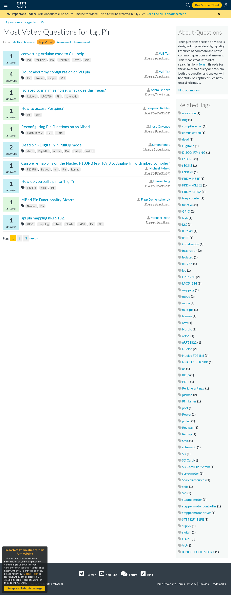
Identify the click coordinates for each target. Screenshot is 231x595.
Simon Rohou (161, 144)
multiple (40, 59)
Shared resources (194, 480)
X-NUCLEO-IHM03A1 (198, 552)
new (185, 323)
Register (64, 59)
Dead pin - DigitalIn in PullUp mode (51, 145)
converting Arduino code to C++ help (52, 53)
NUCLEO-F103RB (195, 362)
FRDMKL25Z (191, 192)
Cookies (203, 583)
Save (76, 59)
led (29, 59)
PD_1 (186, 381)
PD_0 (186, 375)
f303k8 (187, 165)
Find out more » (189, 90)
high (43, 187)
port (38, 114)
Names (31, 206)
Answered (64, 42)
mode (56, 151)
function (188, 205)
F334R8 (31, 187)
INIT (185, 237)
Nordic (70, 224)
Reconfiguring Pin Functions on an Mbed (55, 126)
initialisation (190, 244)
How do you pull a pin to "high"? (47, 181)
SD (184, 454)
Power (39, 78)
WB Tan (164, 53)
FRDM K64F (191, 178)
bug (185, 120)
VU (63, 78)
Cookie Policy (31, 573)
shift (86, 59)
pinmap (187, 395)
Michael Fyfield (159, 168)
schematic (71, 96)
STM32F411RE (193, 519)
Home (159, 583)
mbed (57, 224)
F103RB (31, 169)
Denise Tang (161, 181)
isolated (31, 96)
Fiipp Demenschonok (155, 199)
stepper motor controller (199, 506)
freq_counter (191, 198)
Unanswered (81, 42)
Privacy (191, 583)
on (55, 169)
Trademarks (218, 583)
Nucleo (45, 169)
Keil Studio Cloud (207, 5)
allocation (189, 113)
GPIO (30, 224)
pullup (77, 151)
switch (89, 151)
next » (34, 238)
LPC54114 (189, 283)
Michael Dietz (160, 217)
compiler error (192, 126)
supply (52, 78)
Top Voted (46, 42)
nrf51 (82, 224)
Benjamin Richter (158, 108)
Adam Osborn (160, 90)
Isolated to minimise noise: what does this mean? (63, 90)
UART (60, 133)
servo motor (190, 473)
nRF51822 (189, 342)
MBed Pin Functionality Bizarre (48, 199)
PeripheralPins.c (193, 388)
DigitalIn (43, 151)
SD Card (188, 460)
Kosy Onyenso (160, 126)
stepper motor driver (196, 513)
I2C (184, 224)
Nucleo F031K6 (193, 355)
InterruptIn (189, 250)
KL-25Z (187, 264)
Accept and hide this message (24, 588)
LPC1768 (46, 96)
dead (30, 151)
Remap (75, 169)
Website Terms (175, 583)
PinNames (189, 401)
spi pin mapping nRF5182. (43, 218)
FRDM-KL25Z (35, 133)
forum (203, 64)
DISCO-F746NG (194, 152)
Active (17, 42)
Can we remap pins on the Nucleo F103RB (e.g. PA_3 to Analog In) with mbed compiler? (95, 163)
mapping (44, 224)
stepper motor (192, 499)
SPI (100, 224)
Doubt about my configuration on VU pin (55, 72)
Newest (29, 42)
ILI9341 (187, 231)
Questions (13, 22)
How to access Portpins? (42, 108)
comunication (191, 132)
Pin (52, 59)
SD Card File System (196, 467)
